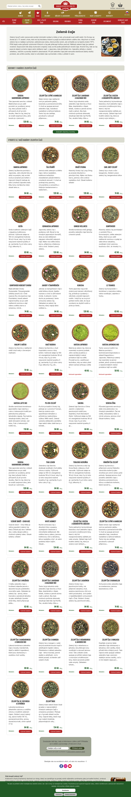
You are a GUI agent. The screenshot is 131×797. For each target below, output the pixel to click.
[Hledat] (39, 6)
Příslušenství (80, 16)
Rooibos (68, 21)
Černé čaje (14, 21)
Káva (29, 16)
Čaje (38, 16)
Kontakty (109, 16)
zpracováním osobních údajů (76, 751)
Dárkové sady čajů (123, 21)
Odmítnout (58, 794)
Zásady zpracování (70, 794)
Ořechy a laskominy (62, 16)
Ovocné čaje (93, 21)
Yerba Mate (80, 21)
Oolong (56, 21)
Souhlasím (65, 790)
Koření (20, 16)
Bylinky (47, 16)
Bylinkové (107, 21)
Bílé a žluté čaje (41, 21)
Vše (3, 21)
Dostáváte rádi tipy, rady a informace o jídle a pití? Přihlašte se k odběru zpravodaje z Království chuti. (65, 742)
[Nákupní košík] (120, 6)
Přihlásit (112, 8)
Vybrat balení (25, 126)
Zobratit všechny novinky (65, 132)
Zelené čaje (27, 21)
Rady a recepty (95, 16)
